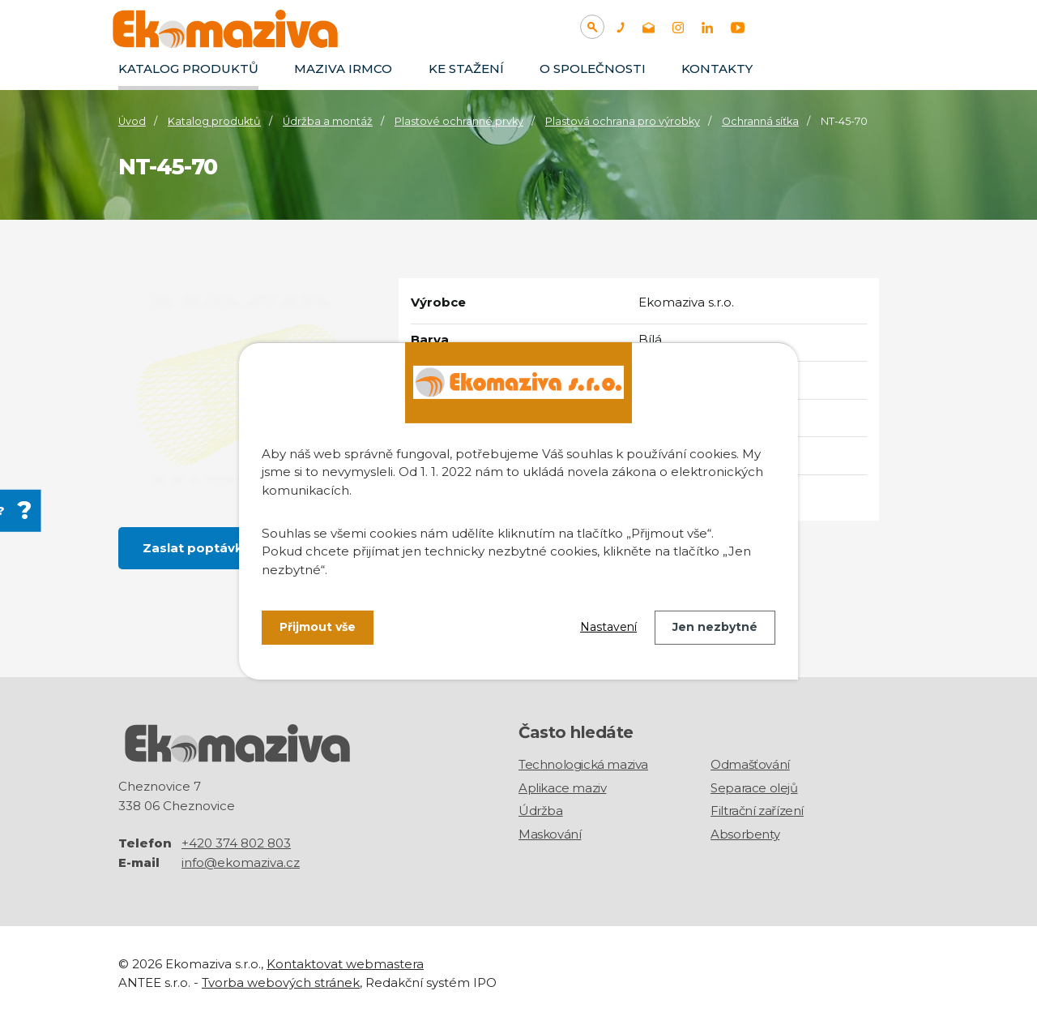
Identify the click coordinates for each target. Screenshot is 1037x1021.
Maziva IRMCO (343, 68)
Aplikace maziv (562, 788)
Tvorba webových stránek (281, 982)
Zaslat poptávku (197, 548)
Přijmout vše (318, 627)
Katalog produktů (188, 68)
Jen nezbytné (714, 627)
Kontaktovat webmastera (345, 964)
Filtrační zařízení (757, 810)
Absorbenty (745, 834)
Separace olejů (754, 788)
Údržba (540, 810)
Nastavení (608, 627)
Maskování (549, 834)
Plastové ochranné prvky (459, 121)
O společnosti (593, 68)
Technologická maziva (583, 764)
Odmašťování (750, 764)
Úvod (132, 121)
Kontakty (717, 68)
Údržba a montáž (328, 121)
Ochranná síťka (760, 121)
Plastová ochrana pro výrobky (622, 121)
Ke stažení (466, 68)
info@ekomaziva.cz (240, 862)
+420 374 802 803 (236, 843)
